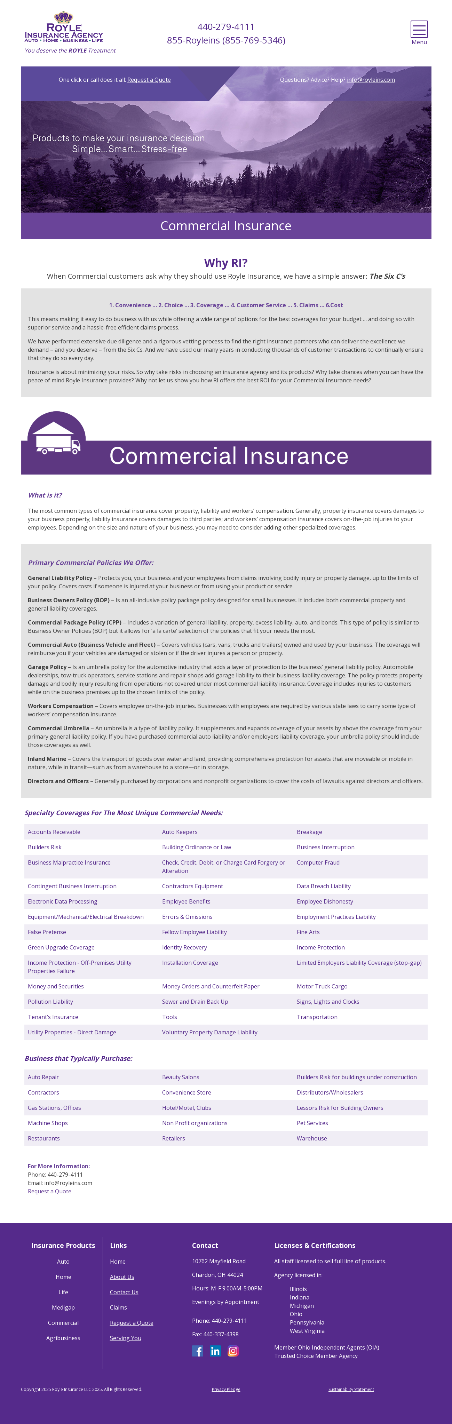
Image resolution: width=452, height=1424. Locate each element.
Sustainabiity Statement (351, 1389)
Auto (63, 1261)
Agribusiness (63, 1338)
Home (63, 1277)
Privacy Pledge (226, 1389)
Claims (118, 1307)
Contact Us (124, 1292)
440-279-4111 (226, 26)
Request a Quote (149, 79)
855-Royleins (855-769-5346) (226, 40)
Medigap (63, 1307)
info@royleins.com (371, 79)
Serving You (125, 1338)
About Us (122, 1277)
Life (63, 1292)
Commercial (63, 1323)
